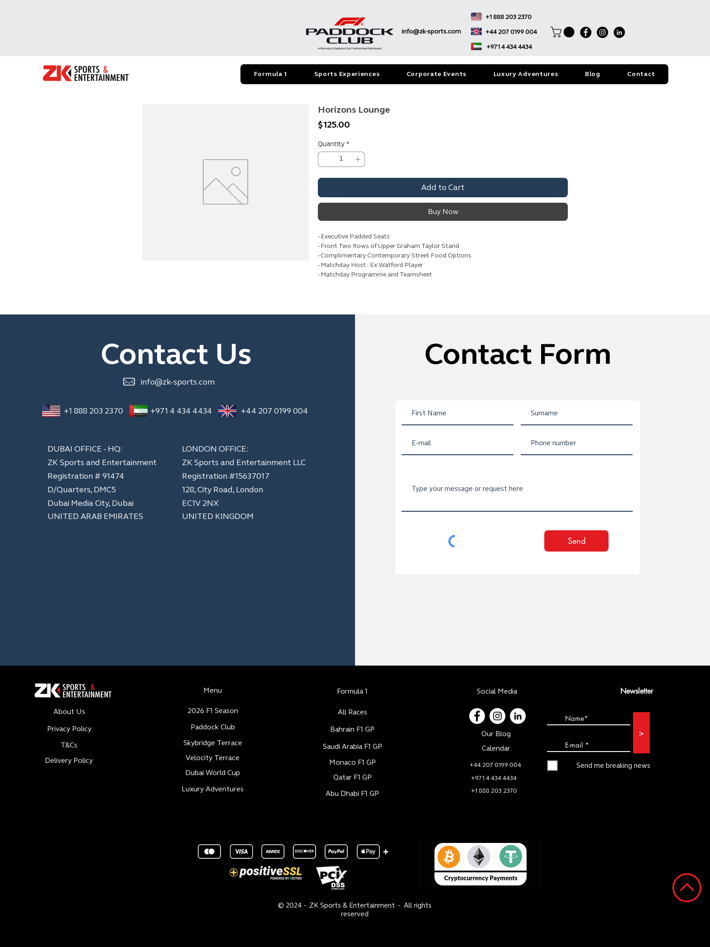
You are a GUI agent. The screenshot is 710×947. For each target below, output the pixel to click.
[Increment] (359, 159)
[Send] (576, 541)
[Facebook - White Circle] (477, 716)
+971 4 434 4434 (181, 411)
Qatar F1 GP (352, 777)
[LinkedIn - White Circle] (518, 716)
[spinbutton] (341, 159)
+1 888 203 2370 (93, 411)
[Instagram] (602, 32)
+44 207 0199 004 (274, 411)
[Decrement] (324, 159)
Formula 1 (352, 691)
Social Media (497, 691)
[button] (564, 32)
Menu (212, 690)
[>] (641, 732)
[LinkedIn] (619, 32)
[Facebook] (585, 32)
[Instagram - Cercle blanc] (497, 716)
